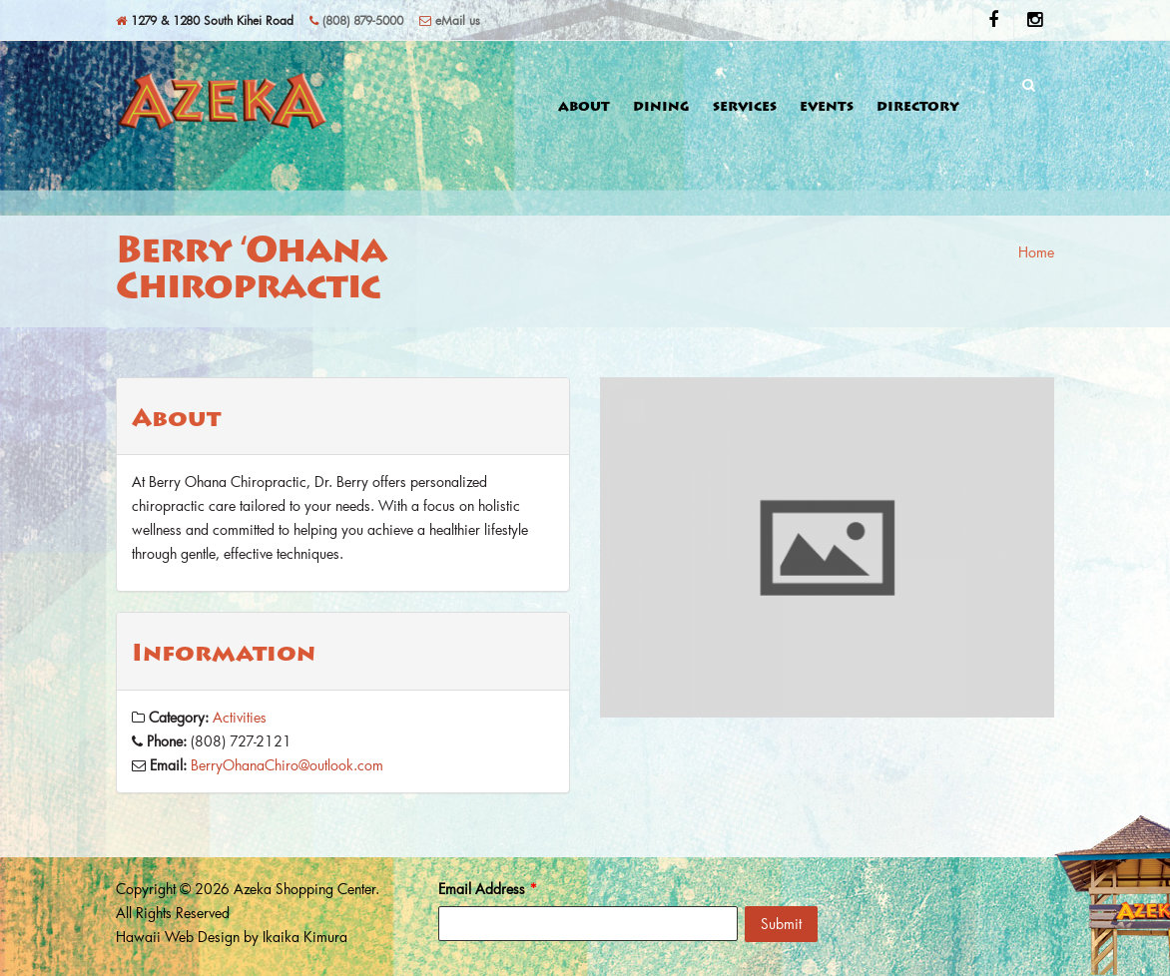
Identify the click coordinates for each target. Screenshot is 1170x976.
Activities (240, 717)
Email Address (487, 888)
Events (827, 108)
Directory (918, 108)
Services (745, 108)
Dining (661, 108)
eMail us (449, 20)
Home (1036, 252)
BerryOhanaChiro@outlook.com (287, 764)
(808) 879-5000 (356, 20)
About (584, 108)
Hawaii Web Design (178, 936)
